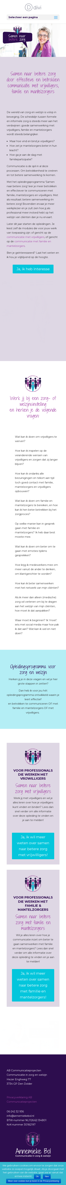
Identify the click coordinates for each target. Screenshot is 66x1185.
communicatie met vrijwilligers (25, 237)
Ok (37, 1176)
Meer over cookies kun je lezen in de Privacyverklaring (33, 1181)
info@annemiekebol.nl (20, 1115)
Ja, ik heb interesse (33, 269)
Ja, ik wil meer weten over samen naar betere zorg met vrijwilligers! (33, 846)
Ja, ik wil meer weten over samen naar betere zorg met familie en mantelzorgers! (33, 985)
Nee (47, 1176)
